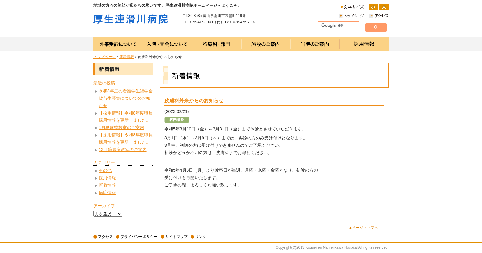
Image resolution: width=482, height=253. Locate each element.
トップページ (104, 57)
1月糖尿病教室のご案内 (121, 127)
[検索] (336, 25)
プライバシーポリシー (138, 237)
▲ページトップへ (363, 227)
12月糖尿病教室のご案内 (123, 149)
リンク (200, 237)
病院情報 (107, 192)
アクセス (105, 237)
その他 (105, 170)
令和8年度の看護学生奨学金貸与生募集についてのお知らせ (126, 98)
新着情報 (126, 57)
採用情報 (107, 177)
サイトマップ (176, 237)
